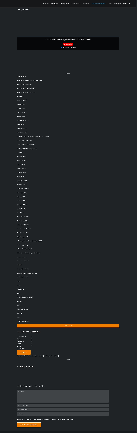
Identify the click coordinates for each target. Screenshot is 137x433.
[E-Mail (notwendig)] (63, 409)
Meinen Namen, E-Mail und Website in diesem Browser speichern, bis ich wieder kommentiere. (46, 419)
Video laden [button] (69, 44)
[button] (129, 3)
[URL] (63, 414)
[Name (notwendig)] (63, 405)
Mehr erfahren (68, 41)
